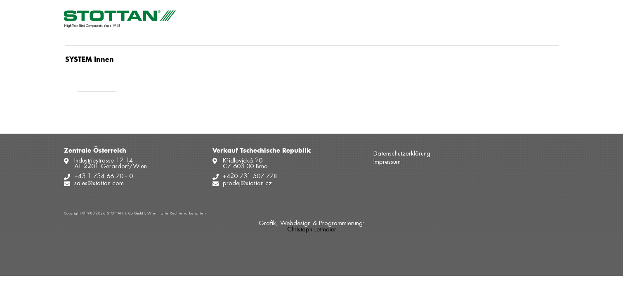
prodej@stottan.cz (247, 184)
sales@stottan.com (99, 184)
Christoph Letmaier (311, 230)
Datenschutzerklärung (401, 154)
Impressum (387, 162)
